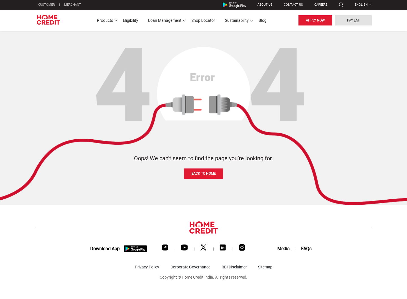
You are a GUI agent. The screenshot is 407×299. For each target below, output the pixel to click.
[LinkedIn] (223, 249)
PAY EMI (353, 20)
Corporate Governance (190, 267)
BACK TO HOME (203, 174)
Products (105, 20)
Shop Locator (203, 20)
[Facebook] (165, 249)
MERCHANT (72, 5)
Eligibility (130, 20)
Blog (263, 20)
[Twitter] (203, 249)
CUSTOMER (46, 5)
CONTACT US (293, 5)
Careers (321, 5)
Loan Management (164, 20)
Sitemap (265, 267)
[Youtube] (184, 249)
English (361, 5)
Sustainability (237, 20)
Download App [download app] (105, 248)
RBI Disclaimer (234, 267)
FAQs (306, 248)
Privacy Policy (147, 267)
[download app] (135, 248)
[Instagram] (242, 249)
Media (283, 248)
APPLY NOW (315, 20)
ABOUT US (264, 5)
